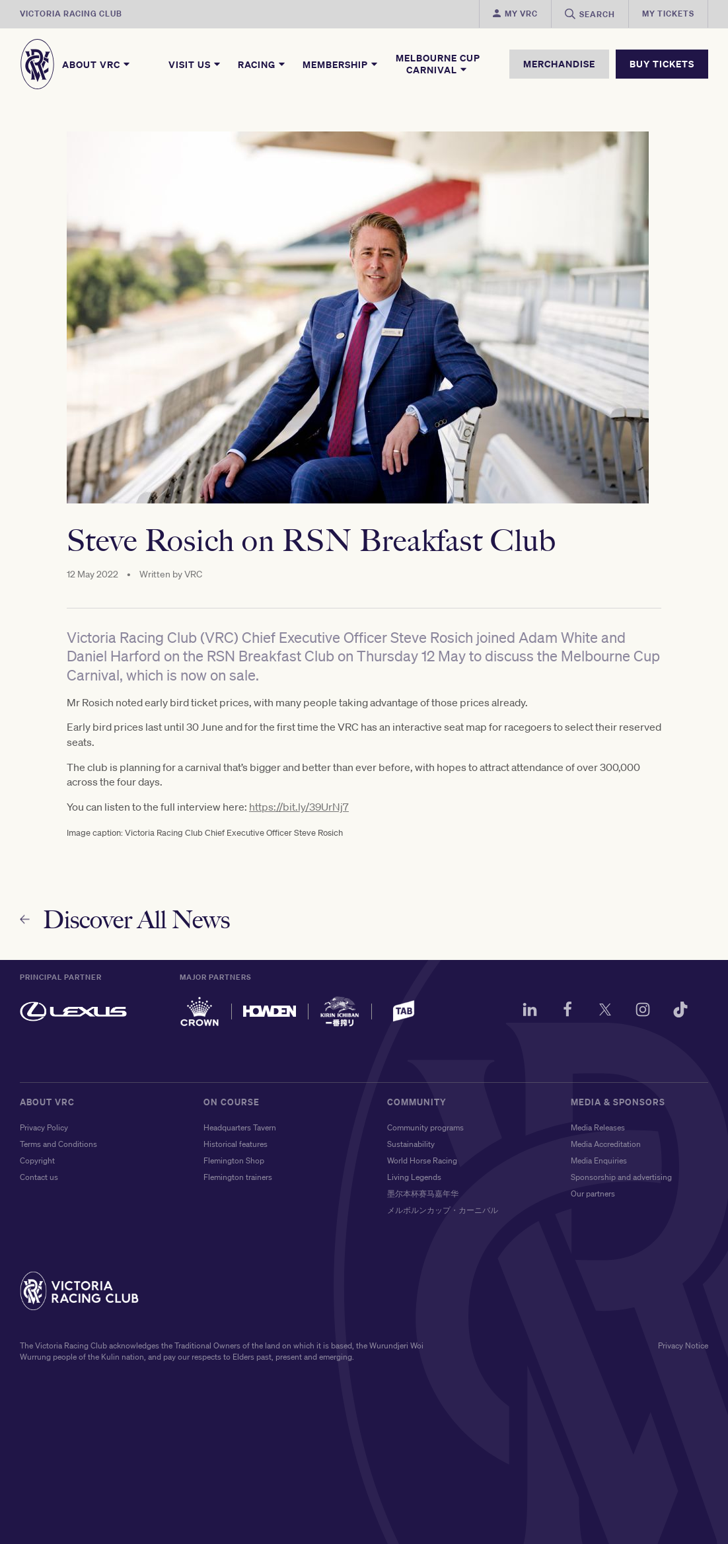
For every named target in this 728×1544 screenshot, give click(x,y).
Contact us (39, 1177)
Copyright (37, 1160)
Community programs (425, 1127)
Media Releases (598, 1127)
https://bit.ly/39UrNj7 (299, 809)
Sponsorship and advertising (621, 1177)
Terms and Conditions (58, 1144)
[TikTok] (680, 1011)
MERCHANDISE (559, 63)
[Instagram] (643, 1011)
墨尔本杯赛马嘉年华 (422, 1193)
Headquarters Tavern (239, 1127)
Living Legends (414, 1177)
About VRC (96, 64)
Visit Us (195, 64)
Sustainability (411, 1144)
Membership (341, 64)
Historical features (235, 1144)
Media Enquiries (599, 1160)
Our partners (593, 1193)
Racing (262, 64)
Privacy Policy (44, 1127)
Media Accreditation (606, 1144)
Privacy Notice (683, 1345)
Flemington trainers (237, 1177)
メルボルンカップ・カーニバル (442, 1210)
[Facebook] (567, 1011)
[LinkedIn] (530, 1011)
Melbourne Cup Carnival (438, 64)
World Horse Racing (422, 1160)
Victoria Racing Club (71, 13)
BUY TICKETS (662, 63)
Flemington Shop (233, 1160)
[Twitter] (605, 1011)
